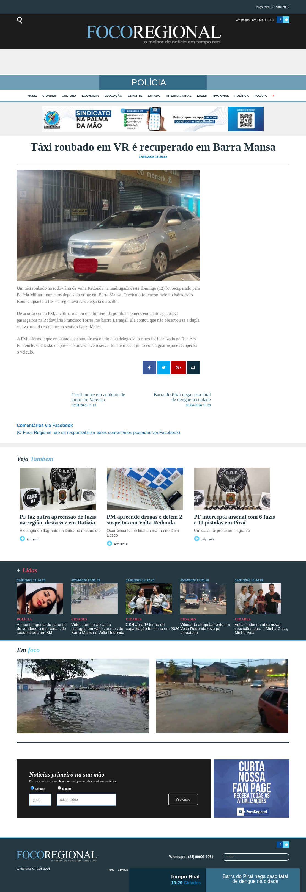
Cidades (49, 95)
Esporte (135, 95)
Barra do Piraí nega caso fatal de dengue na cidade (255, 879)
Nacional (221, 95)
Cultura (69, 95)
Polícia (260, 95)
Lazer (202, 95)
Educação (113, 95)
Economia (90, 95)
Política (241, 95)
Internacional (179, 95)
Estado (154, 95)
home (32, 95)
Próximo (183, 799)
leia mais (33, 539)
